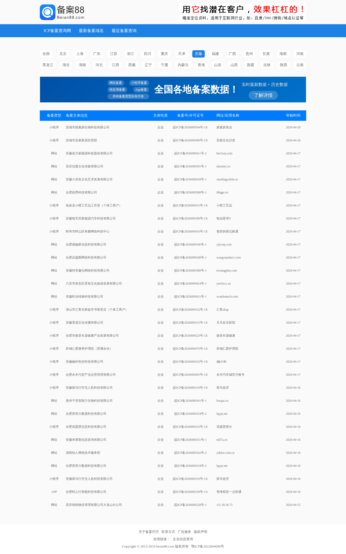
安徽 (198, 54)
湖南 (82, 65)
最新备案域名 (91, 30)
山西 (234, 65)
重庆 (164, 54)
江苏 (113, 54)
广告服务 (184, 532)
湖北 (66, 65)
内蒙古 (183, 65)
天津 (181, 54)
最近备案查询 (124, 30)
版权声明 (200, 532)
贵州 (249, 54)
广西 (232, 54)
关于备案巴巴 (149, 532)
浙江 (130, 54)
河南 (300, 54)
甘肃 (266, 54)
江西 (115, 65)
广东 (96, 54)
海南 (283, 54)
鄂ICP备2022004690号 (207, 546)
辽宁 (148, 65)
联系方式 (168, 532)
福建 (215, 54)
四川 (147, 54)
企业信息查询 (183, 539)
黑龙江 (47, 65)
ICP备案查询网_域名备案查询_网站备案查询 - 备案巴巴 (80, 12)
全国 (46, 54)
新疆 (250, 65)
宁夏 (164, 65)
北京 (63, 54)
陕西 (283, 65)
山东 (217, 65)
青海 (201, 65)
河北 (99, 65)
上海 (80, 54)
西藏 (132, 65)
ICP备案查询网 (57, 30)
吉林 (267, 65)
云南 (300, 65)
